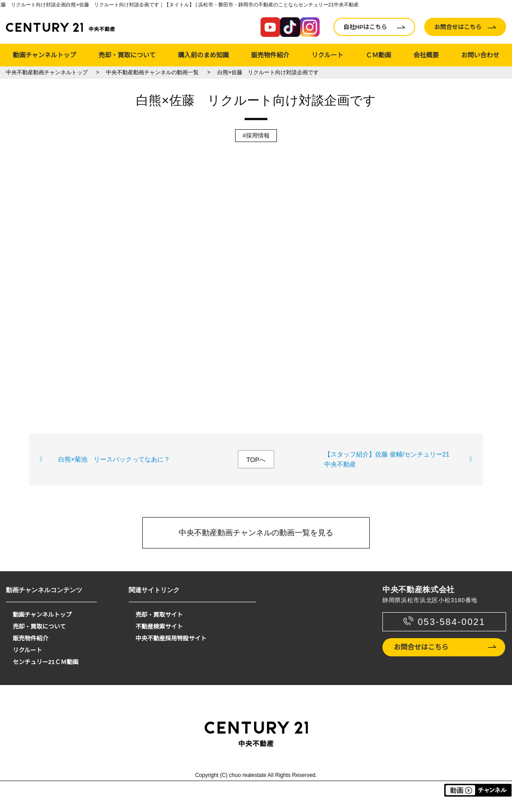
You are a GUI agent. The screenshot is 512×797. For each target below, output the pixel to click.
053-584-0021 (452, 622)
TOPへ (256, 459)
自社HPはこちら (365, 27)
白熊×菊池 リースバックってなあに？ (114, 459)
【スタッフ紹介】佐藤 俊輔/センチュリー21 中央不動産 (386, 459)
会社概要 (426, 55)
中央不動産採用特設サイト (171, 638)
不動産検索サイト (159, 626)
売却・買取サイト (159, 614)
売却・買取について (127, 55)
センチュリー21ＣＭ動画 (45, 662)
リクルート (327, 55)
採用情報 (258, 135)
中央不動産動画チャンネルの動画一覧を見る (256, 532)
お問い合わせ (480, 55)
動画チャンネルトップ (44, 55)
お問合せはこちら (458, 27)
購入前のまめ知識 (203, 55)
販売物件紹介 (270, 55)
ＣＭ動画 (378, 55)
